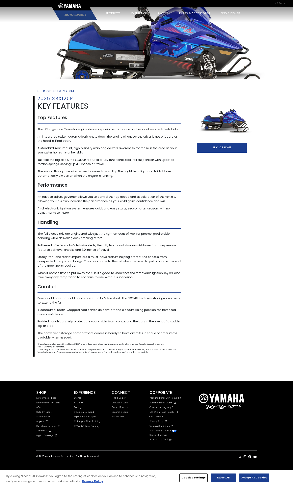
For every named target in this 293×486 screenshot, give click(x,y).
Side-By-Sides (44, 412)
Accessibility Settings (160, 439)
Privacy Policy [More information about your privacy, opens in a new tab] (92, 481)
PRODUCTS (113, 13)
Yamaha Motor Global (162, 402)
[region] (146, 478)
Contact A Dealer (120, 402)
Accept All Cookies (254, 477)
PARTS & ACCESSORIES (194, 13)
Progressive (118, 416)
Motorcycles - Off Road (48, 402)
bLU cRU (78, 402)
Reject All (223, 477)
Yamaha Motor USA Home (165, 397)
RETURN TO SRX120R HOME (55, 91)
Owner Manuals (120, 407)
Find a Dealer (118, 397)
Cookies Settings (158, 435)
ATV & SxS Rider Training (86, 426)
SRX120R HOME (222, 147)
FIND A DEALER (230, 13)
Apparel (42, 421)
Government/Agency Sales (163, 407)
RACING (163, 13)
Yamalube (43, 430)
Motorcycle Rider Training (87, 421)
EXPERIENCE (139, 13)
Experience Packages (85, 416)
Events (77, 397)
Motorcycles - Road (46, 397)
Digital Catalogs (46, 435)
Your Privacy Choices (163, 430)
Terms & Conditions (161, 426)
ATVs (38, 407)
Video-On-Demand (84, 412)
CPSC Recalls (156, 416)
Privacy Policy (158, 421)
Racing (77, 407)
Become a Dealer (120, 412)
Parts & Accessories (48, 426)
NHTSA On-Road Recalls (163, 412)
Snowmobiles (43, 416)
